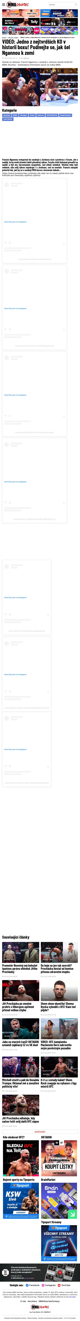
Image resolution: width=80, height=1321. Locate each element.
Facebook (32, 1285)
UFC (12, 959)
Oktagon (23, 115)
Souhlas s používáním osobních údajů (50, 1318)
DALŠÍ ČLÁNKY (40, 1132)
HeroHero (32, 1301)
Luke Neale (8, 119)
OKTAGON (14, 1036)
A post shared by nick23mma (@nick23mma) (34, 259)
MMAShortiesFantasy (49, 1301)
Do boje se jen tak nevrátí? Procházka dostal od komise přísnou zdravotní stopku (57, 969)
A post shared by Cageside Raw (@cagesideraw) (26, 631)
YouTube (64, 1285)
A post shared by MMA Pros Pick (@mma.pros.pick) (34, 432)
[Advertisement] (40, 140)
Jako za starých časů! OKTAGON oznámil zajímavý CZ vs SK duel (20, 1044)
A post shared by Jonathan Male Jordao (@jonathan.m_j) (34, 519)
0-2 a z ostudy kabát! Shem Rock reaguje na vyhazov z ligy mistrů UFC (59, 1083)
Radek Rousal (65, 115)
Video (16, 37)
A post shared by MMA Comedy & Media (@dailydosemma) (27, 783)
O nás (23, 1301)
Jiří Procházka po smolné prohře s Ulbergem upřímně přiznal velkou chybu (18, 1007)
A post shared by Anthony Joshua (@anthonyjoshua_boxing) (26, 708)
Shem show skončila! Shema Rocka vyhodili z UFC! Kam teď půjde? (58, 1007)
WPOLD (26, 58)
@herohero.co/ (22, 1278)
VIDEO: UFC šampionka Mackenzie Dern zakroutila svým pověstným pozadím (56, 1045)
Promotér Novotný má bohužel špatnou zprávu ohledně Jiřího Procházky (19, 969)
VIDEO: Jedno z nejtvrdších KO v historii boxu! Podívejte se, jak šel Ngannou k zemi (47, 37)
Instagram (49, 1285)
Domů (4, 37)
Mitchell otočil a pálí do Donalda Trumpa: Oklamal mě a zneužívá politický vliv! (20, 1083)
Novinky (11, 37)
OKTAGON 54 (52, 115)
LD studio (73, 1318)
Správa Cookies (32, 1318)
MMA (15, 115)
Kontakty (72, 1297)
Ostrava (41, 115)
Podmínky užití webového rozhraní (15, 1318)
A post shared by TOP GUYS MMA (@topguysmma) (34, 346)
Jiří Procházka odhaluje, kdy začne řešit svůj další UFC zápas (20, 1120)
